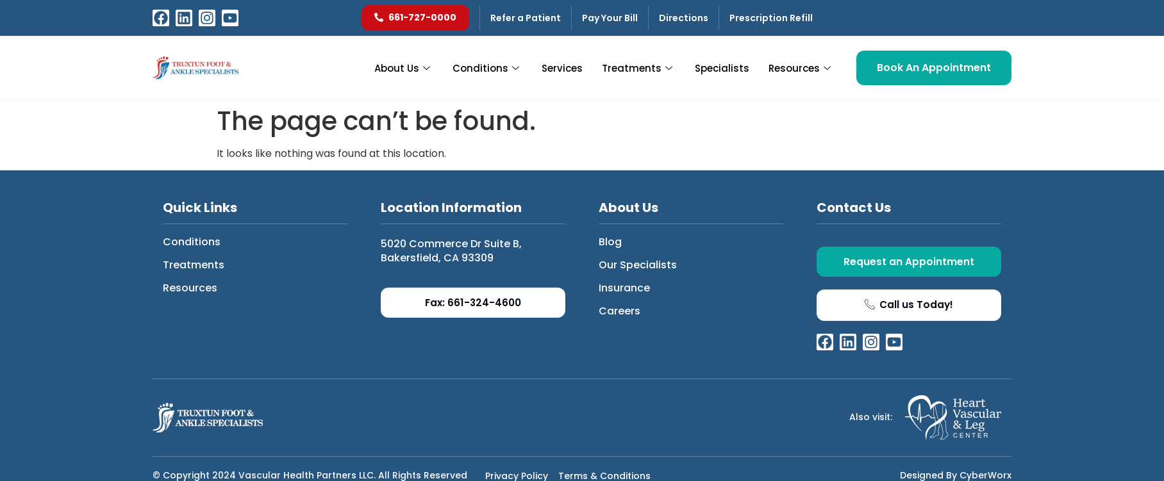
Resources (801, 68)
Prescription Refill (771, 18)
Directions (683, 18)
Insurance (624, 288)
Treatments (639, 68)
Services (562, 68)
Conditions (487, 68)
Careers (619, 311)
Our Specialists (638, 264)
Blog (610, 241)
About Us (403, 68)
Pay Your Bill (610, 18)
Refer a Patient (525, 18)
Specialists (722, 68)
